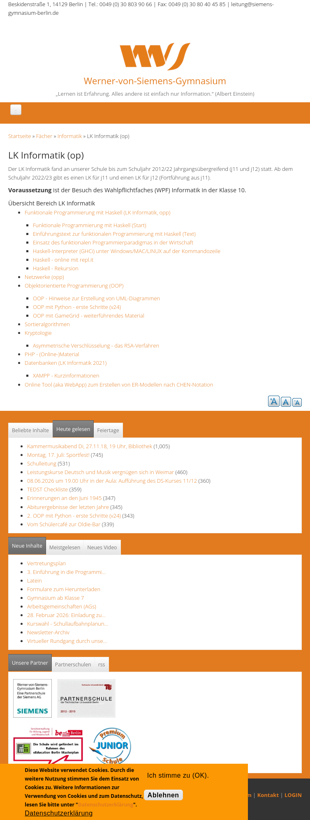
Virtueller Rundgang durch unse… (67, 641)
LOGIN (293, 795)
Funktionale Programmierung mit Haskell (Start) (89, 225)
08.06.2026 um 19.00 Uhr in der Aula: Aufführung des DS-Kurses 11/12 (112, 480)
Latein (34, 580)
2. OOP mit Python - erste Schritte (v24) (74, 515)
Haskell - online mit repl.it (63, 259)
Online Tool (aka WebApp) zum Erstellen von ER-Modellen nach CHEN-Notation (119, 384)
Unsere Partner (32, 660)
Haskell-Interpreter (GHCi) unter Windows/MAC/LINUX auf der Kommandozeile (126, 251)
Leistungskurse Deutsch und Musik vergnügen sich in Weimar (100, 472)
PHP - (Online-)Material (52, 354)
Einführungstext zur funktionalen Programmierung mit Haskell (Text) (114, 233)
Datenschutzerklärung (105, 804)
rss (101, 664)
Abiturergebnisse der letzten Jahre (68, 507)
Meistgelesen (65, 547)
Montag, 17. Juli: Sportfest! (58, 454)
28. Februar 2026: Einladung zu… (66, 615)
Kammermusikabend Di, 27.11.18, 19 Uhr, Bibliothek (89, 446)
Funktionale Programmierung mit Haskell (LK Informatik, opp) (97, 212)
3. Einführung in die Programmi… (66, 572)
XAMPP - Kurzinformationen (66, 375)
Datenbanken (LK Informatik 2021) (65, 362)
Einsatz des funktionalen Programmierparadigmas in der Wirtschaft (113, 242)
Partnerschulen (73, 664)
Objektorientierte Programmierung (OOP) (74, 285)
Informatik (70, 136)
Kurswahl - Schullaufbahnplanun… (67, 623)
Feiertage (108, 430)
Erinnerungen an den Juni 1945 (65, 498)
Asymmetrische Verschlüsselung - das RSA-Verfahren (96, 345)
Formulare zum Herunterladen (63, 589)
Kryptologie (38, 332)
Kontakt (268, 795)
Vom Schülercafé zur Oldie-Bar (64, 524)
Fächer (44, 136)
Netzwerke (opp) (44, 277)
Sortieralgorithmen (47, 324)
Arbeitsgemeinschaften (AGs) (61, 606)
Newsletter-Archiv (48, 632)
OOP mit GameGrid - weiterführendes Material (88, 315)
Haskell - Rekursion (56, 268)
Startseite (19, 136)
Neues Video (102, 547)
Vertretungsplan (46, 563)
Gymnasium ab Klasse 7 (55, 597)
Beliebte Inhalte (30, 430)
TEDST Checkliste (47, 489)
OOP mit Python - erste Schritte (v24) (77, 307)
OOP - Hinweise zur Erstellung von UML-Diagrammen (96, 298)
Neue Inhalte (27, 545)
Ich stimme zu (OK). (178, 775)
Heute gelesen (73, 429)
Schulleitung (41, 463)
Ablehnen (163, 795)
